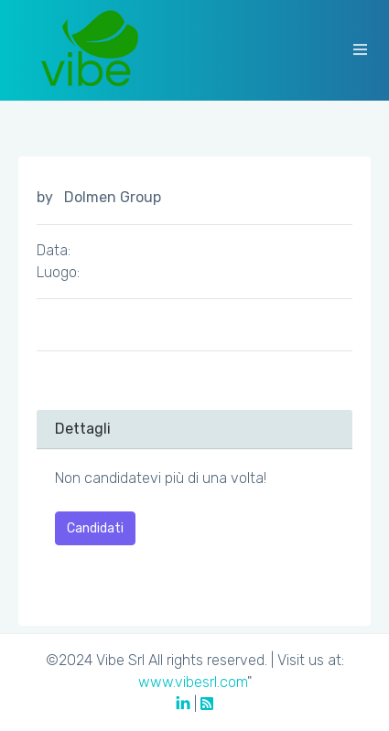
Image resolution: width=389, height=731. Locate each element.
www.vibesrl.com (192, 682)
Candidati (95, 528)
